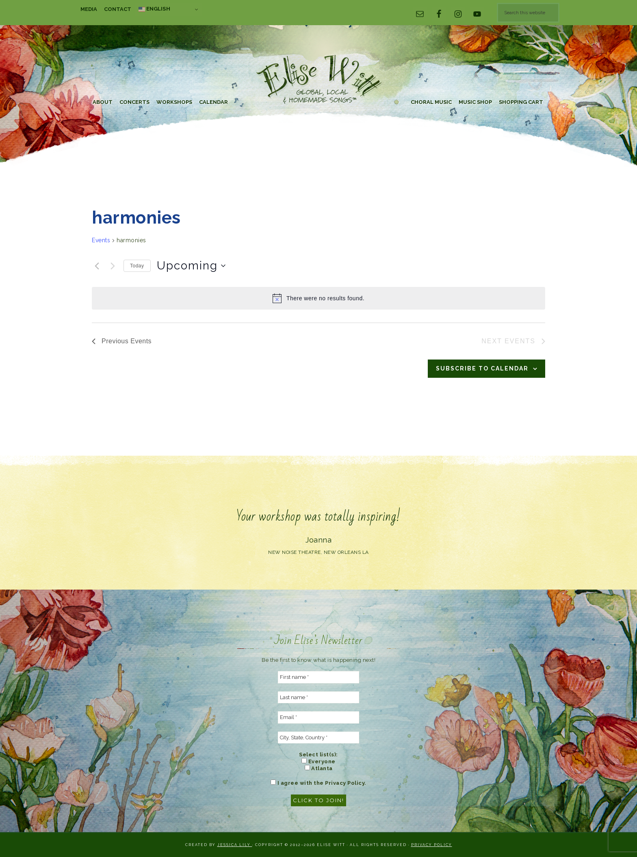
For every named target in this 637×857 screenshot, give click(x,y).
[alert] (318, 298)
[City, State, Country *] (318, 738)
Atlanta (319, 768)
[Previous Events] (97, 266)
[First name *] (318, 677)
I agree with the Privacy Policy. (318, 782)
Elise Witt (318, 80)
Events (101, 240)
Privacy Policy (431, 845)
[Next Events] (112, 266)
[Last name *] (318, 697)
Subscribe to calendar (482, 368)
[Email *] (318, 717)
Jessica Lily (234, 845)
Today (137, 266)
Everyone (318, 761)
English (154, 9)
